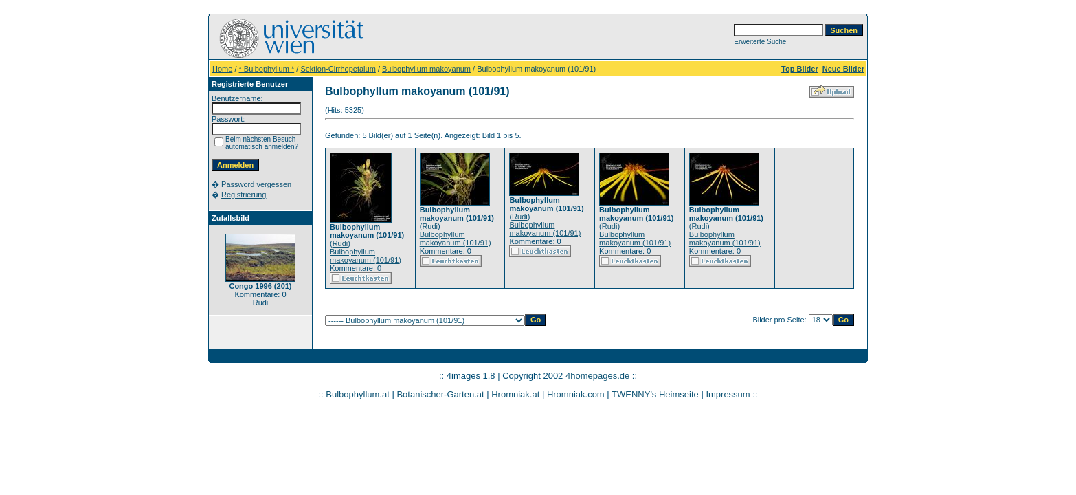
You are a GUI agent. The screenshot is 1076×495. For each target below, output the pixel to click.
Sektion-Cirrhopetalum (337, 69)
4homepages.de (597, 376)
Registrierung (243, 194)
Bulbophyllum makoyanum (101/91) (365, 256)
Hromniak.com (576, 394)
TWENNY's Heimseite (655, 394)
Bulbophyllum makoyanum (426, 69)
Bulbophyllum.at (358, 394)
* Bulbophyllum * (267, 69)
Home (222, 69)
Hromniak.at (515, 394)
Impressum (728, 394)
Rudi (340, 243)
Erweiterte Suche (760, 41)
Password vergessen (256, 184)
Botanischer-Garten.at (440, 394)
